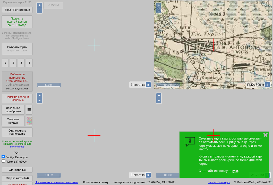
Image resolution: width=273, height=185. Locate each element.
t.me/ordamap (17, 146)
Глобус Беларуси (15, 157)
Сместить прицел (13, 121)
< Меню (53, 5)
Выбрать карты (17, 48)
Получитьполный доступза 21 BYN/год (17, 21)
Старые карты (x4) (17, 178)
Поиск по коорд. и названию (17, 98)
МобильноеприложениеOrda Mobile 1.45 (17, 81)
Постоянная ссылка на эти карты (56, 182)
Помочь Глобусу (14, 161)
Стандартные (17, 169)
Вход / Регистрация (17, 9)
